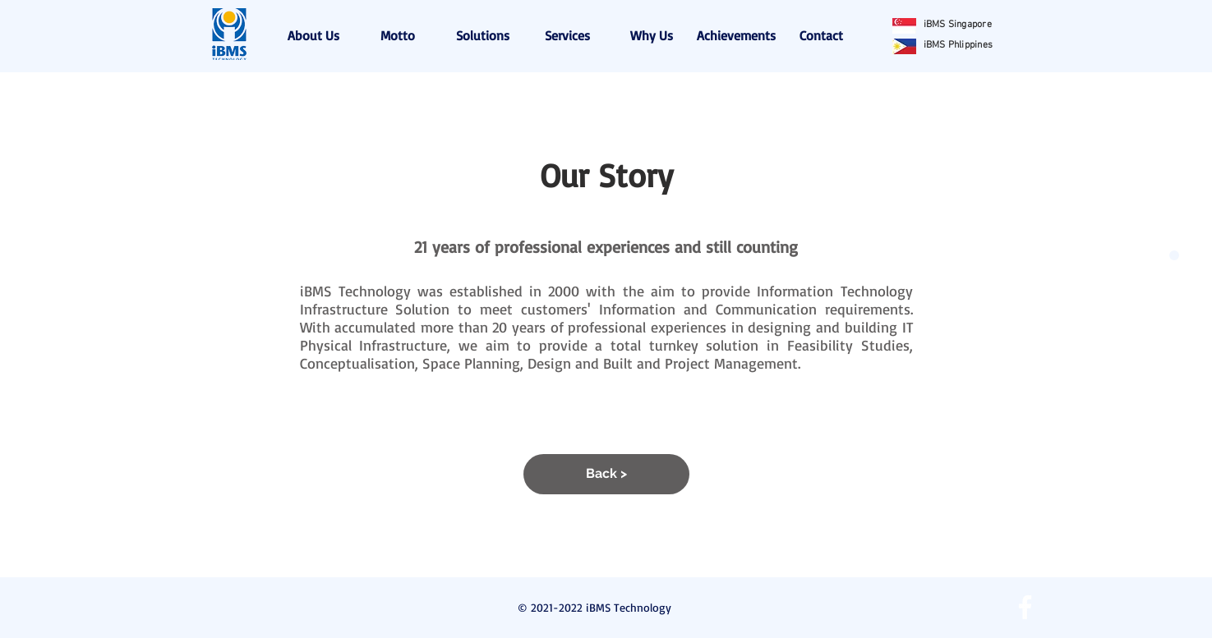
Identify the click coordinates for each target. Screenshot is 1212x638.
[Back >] (606, 474)
